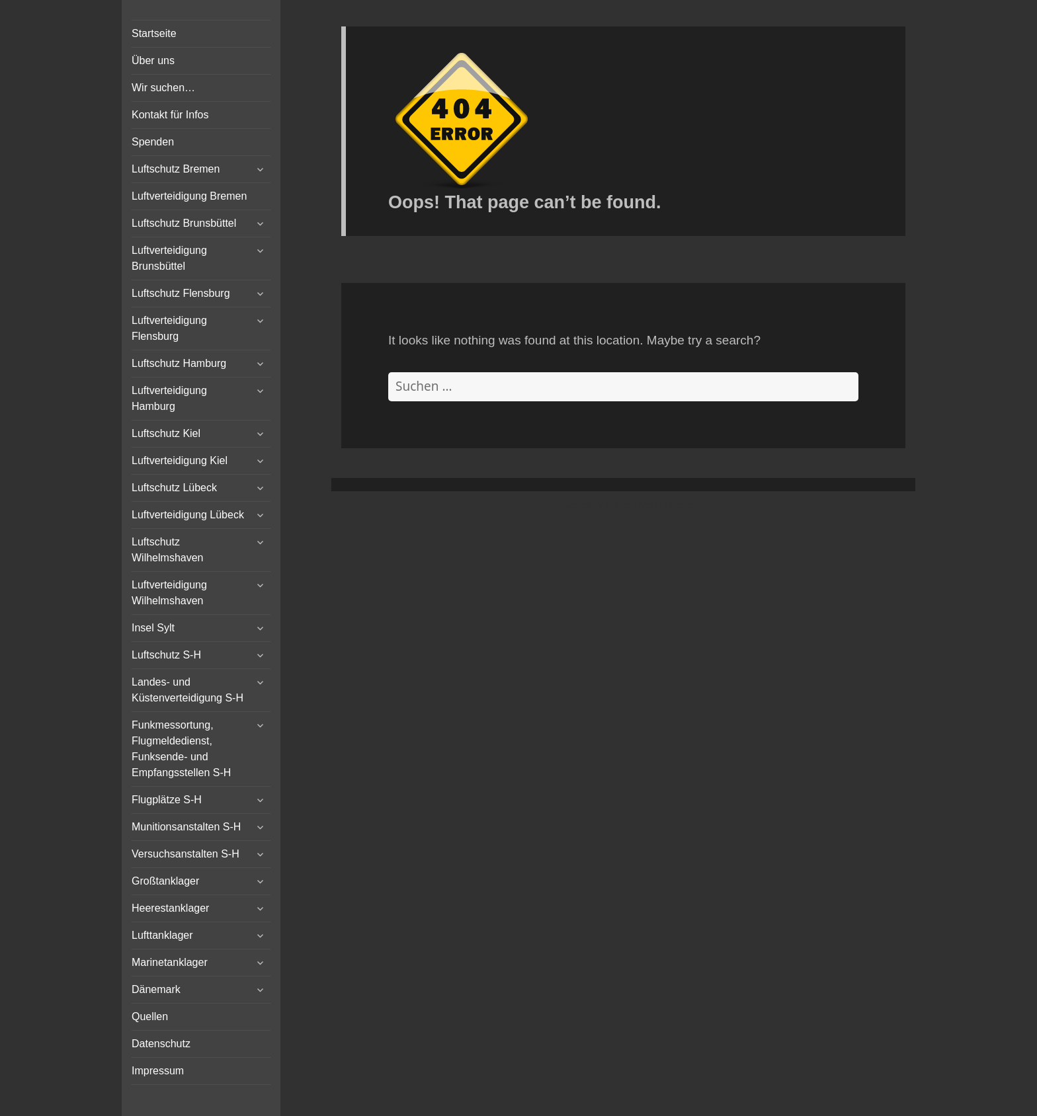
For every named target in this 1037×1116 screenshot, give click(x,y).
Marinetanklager (170, 962)
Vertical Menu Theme (648, 505)
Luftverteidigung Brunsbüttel (169, 258)
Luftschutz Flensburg (181, 293)
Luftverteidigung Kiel (180, 460)
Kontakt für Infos (170, 114)
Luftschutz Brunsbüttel (184, 223)
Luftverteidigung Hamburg (169, 398)
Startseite (154, 33)
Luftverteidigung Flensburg (169, 328)
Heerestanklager (170, 908)
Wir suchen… (163, 87)
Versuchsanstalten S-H (185, 853)
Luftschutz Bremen (176, 169)
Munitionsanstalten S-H (186, 826)
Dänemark (156, 989)
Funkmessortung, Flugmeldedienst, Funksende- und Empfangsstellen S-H (181, 748)
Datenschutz (161, 1043)
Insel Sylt (153, 627)
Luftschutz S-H (166, 654)
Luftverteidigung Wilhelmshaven (169, 592)
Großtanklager (165, 881)
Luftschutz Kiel (166, 433)
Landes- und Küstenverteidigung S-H (187, 689)
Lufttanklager (162, 935)
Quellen (150, 1016)
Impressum (158, 1070)
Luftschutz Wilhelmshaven (167, 549)
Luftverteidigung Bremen (189, 196)
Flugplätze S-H (167, 799)
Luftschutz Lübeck (174, 487)
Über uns (153, 60)
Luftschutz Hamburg (179, 363)
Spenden (153, 141)
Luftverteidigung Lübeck (188, 514)
